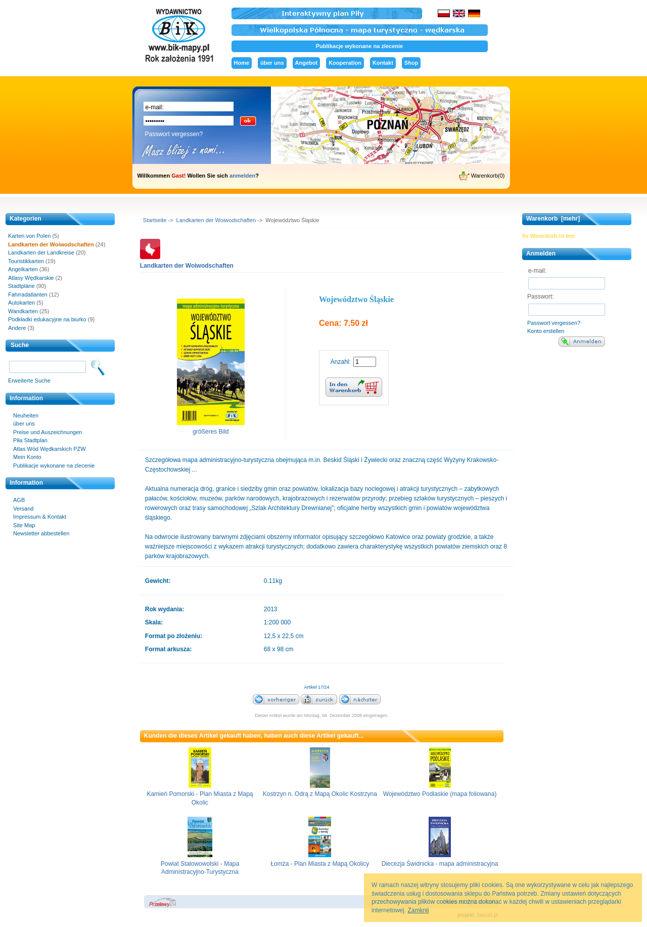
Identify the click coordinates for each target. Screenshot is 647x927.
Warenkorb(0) (482, 176)
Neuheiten (25, 415)
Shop (411, 63)
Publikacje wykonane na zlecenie (359, 46)
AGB (19, 500)
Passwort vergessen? (174, 134)
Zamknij (418, 910)
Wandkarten (23, 311)
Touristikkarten (26, 261)
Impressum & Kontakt (39, 517)
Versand (23, 508)
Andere (17, 328)
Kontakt (383, 63)
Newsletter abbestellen (41, 533)
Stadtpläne (21, 286)
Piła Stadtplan (30, 440)
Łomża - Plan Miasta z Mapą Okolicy (319, 863)
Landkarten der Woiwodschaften (216, 220)
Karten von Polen (29, 236)
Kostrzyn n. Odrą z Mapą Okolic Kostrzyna (320, 793)
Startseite (154, 220)
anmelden (242, 176)
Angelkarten (23, 269)
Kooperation (345, 63)
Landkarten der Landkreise (41, 252)
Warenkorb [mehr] (553, 218)
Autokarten (21, 303)
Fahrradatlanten (28, 294)
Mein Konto (27, 457)
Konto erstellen (545, 331)
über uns (272, 63)
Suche (20, 345)
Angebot (306, 63)
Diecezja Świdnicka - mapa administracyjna (440, 863)
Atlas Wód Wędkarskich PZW (49, 449)
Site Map (24, 525)
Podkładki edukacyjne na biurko (47, 319)
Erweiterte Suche (29, 380)
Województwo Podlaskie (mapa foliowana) (440, 793)
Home (242, 63)
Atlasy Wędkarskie (31, 278)
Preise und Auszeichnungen (47, 432)
